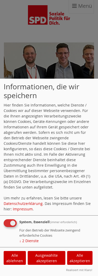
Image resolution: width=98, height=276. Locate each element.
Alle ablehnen (14, 258)
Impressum (23, 208)
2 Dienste (29, 240)
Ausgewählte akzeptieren (46, 258)
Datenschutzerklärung (23, 203)
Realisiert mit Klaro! (79, 270)
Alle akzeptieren (80, 258)
